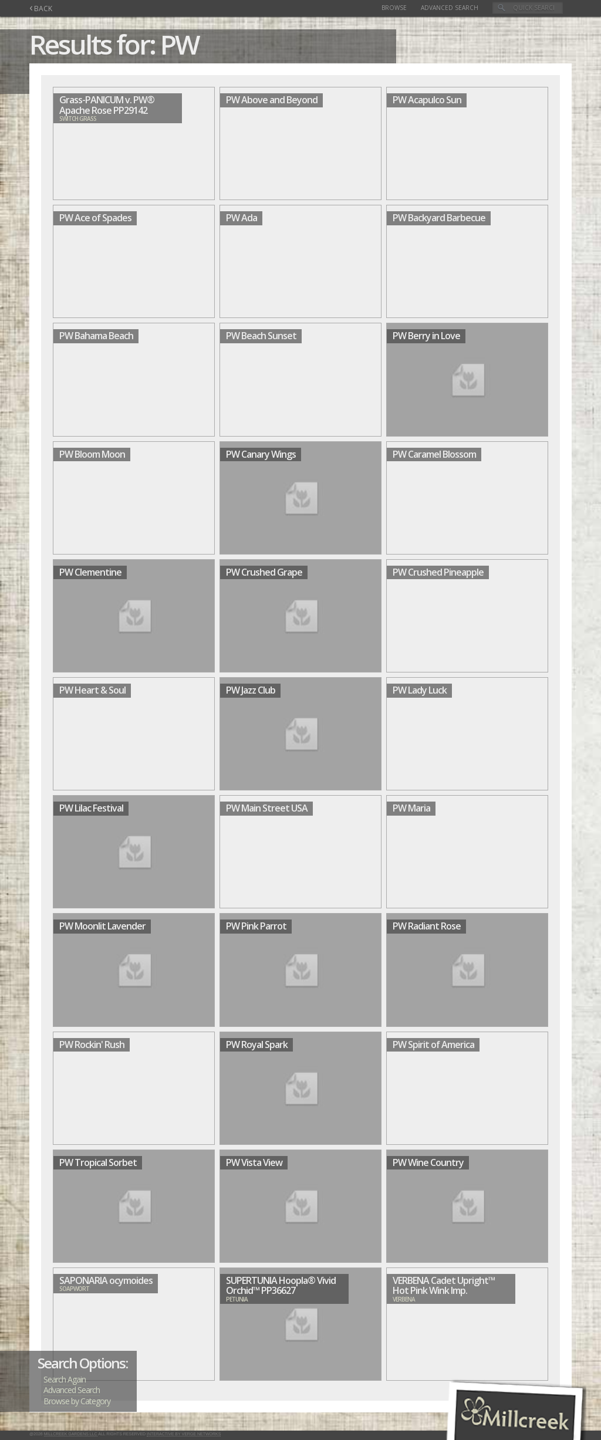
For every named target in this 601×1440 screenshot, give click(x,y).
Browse (394, 8)
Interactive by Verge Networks (184, 1434)
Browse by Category (76, 1401)
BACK (40, 8)
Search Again (64, 1379)
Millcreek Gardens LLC (70, 1434)
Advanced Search (449, 8)
